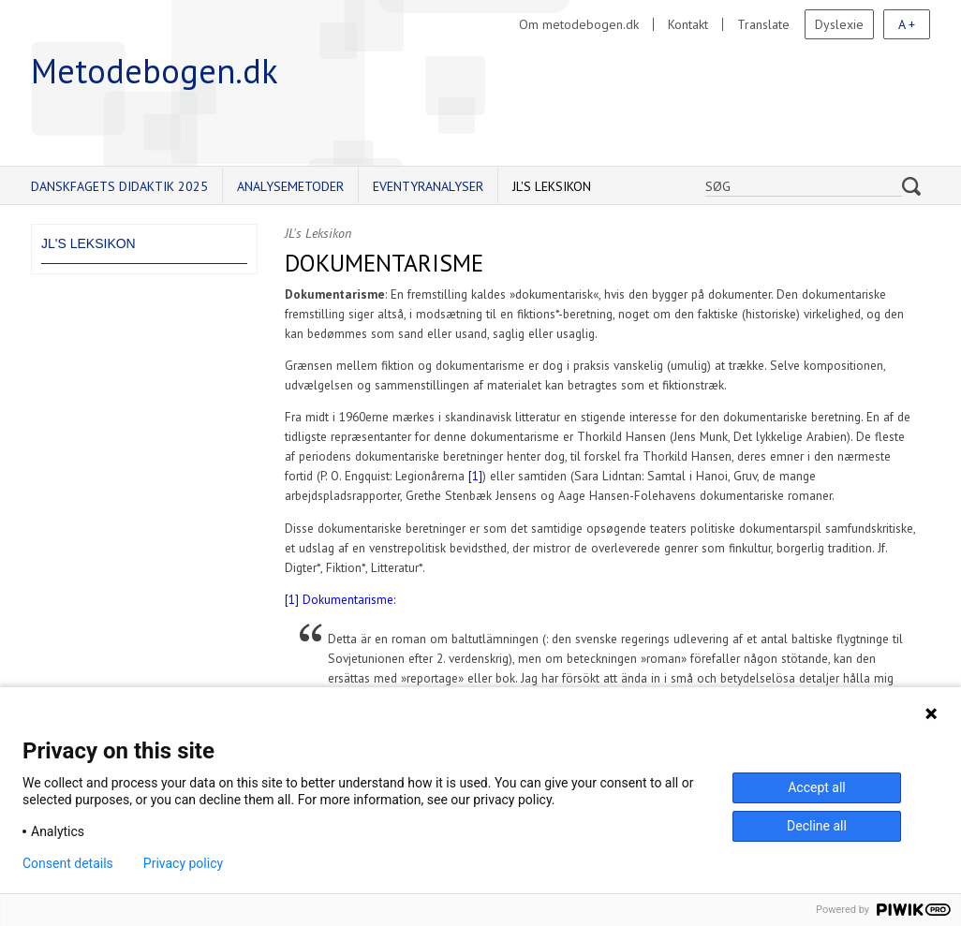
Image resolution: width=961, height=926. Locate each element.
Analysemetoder (290, 186)
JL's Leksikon (551, 186)
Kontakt (688, 24)
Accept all (817, 787)
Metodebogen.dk (154, 71)
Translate (763, 24)
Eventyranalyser (428, 186)
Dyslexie (839, 24)
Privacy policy (183, 863)
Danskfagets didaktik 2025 (119, 186)
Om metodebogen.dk (579, 24)
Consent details (67, 863)
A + (906, 24)
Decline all (817, 825)
